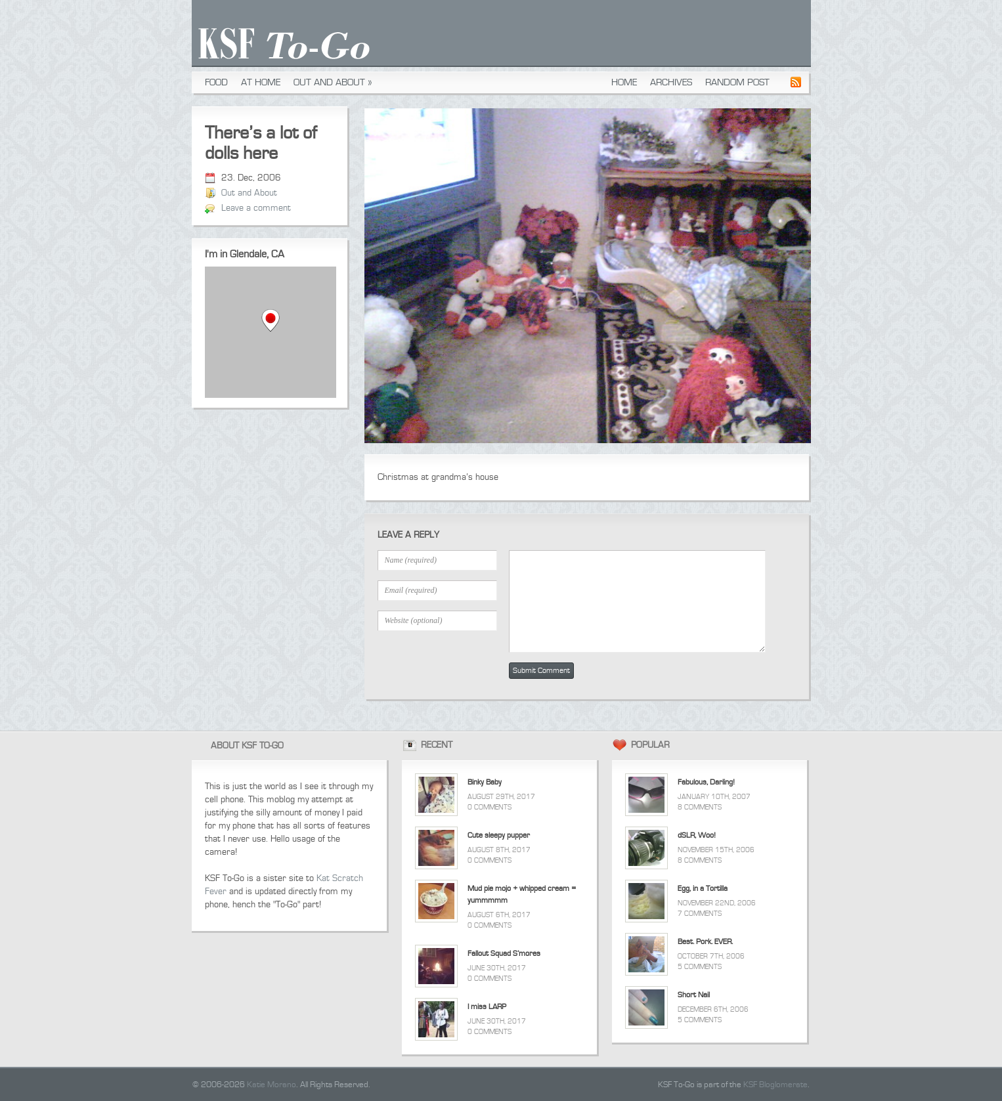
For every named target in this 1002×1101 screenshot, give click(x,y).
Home (624, 82)
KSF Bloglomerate (775, 1084)
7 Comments (700, 913)
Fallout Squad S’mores (504, 953)
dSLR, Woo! (697, 835)
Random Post (737, 82)
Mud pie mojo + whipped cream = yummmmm (522, 894)
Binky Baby (485, 782)
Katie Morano (271, 1084)
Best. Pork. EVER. (705, 942)
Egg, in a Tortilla (703, 888)
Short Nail (694, 995)
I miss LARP (487, 1007)
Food (216, 82)
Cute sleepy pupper (499, 835)
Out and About (333, 82)
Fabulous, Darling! (706, 782)
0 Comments (490, 807)
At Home (260, 82)
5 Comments (700, 966)
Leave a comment (256, 208)
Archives (671, 82)
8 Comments (700, 807)
